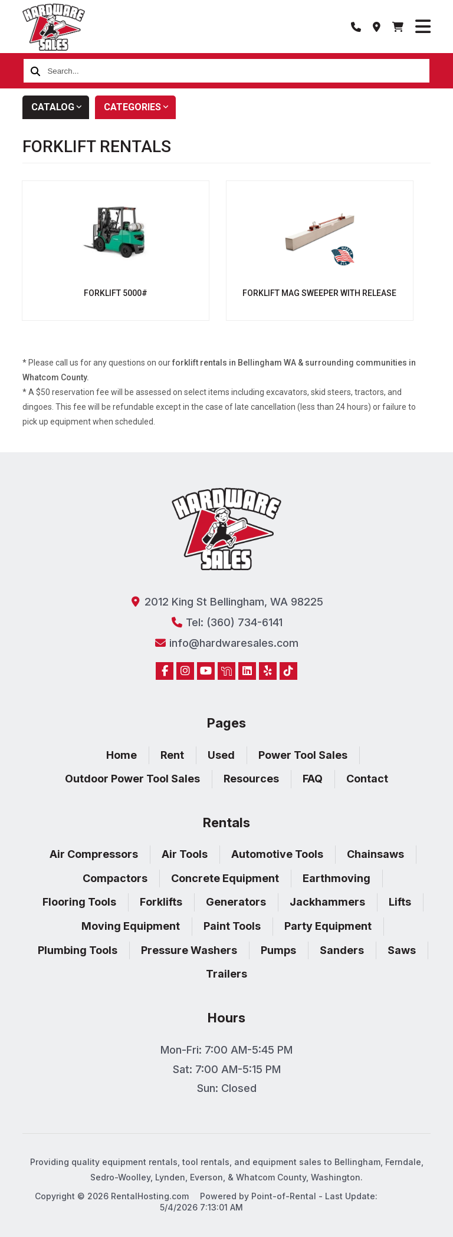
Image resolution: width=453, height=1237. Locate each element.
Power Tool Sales (302, 755)
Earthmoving (336, 878)
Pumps (278, 950)
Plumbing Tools (77, 950)
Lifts (400, 902)
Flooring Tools (79, 902)
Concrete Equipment (225, 878)
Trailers (226, 974)
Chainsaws (375, 854)
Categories (140, 107)
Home (121, 755)
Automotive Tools (277, 854)
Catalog (60, 107)
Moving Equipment (130, 926)
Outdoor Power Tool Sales (132, 778)
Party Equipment (328, 926)
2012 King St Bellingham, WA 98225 (226, 601)
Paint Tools (232, 926)
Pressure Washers (189, 950)
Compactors (115, 878)
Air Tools (185, 854)
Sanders (342, 950)
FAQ (313, 778)
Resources (251, 778)
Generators (236, 902)
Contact (367, 778)
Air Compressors (94, 854)
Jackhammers (327, 902)
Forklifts (161, 902)
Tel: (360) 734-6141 (227, 622)
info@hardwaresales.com (226, 643)
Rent (172, 755)
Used (221, 755)
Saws (402, 950)
